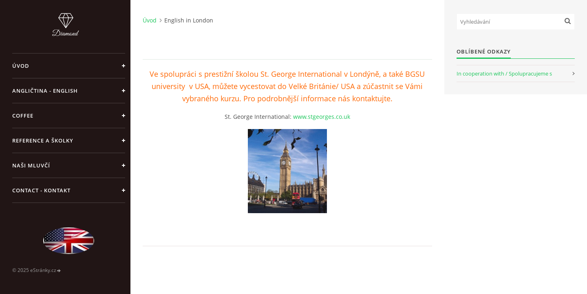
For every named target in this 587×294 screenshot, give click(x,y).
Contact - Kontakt (41, 190)
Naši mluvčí (31, 165)
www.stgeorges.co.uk (321, 116)
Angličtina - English (45, 90)
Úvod (20, 65)
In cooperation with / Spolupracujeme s (504, 73)
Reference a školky (42, 140)
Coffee (22, 115)
